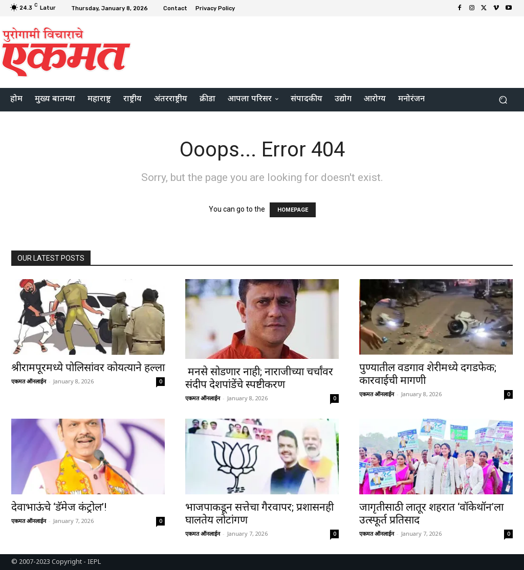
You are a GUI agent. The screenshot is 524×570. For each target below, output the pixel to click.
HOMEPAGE (292, 210)
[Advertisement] (324, 51)
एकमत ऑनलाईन (28, 381)
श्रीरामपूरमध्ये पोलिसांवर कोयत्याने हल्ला (88, 367)
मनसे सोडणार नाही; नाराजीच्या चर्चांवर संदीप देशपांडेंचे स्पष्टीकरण (259, 378)
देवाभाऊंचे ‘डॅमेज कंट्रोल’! (58, 507)
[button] (503, 100)
